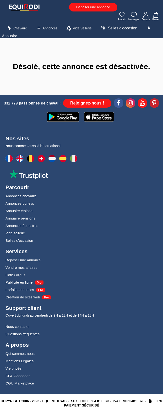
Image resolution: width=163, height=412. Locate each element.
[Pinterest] (154, 104)
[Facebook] (118, 104)
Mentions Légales (19, 361)
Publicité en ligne (19, 282)
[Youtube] (142, 104)
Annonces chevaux (20, 196)
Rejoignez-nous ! (87, 103)
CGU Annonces (17, 376)
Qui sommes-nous (20, 354)
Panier (156, 17)
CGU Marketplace (19, 383)
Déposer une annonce (93, 7)
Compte (145, 17)
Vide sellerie (15, 233)
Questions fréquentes (22, 334)
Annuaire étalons (19, 211)
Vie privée (13, 368)
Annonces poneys (19, 203)
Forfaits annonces (19, 290)
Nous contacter (17, 326)
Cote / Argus (15, 275)
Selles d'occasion (118, 28)
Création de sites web (22, 297)
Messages (133, 17)
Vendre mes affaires (21, 267)
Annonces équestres (21, 226)
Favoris (122, 17)
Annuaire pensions (20, 218)
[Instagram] (130, 104)
